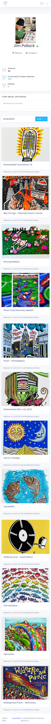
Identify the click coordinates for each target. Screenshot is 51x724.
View (10, 79)
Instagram (31, 53)
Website (17, 53)
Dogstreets (16, 718)
